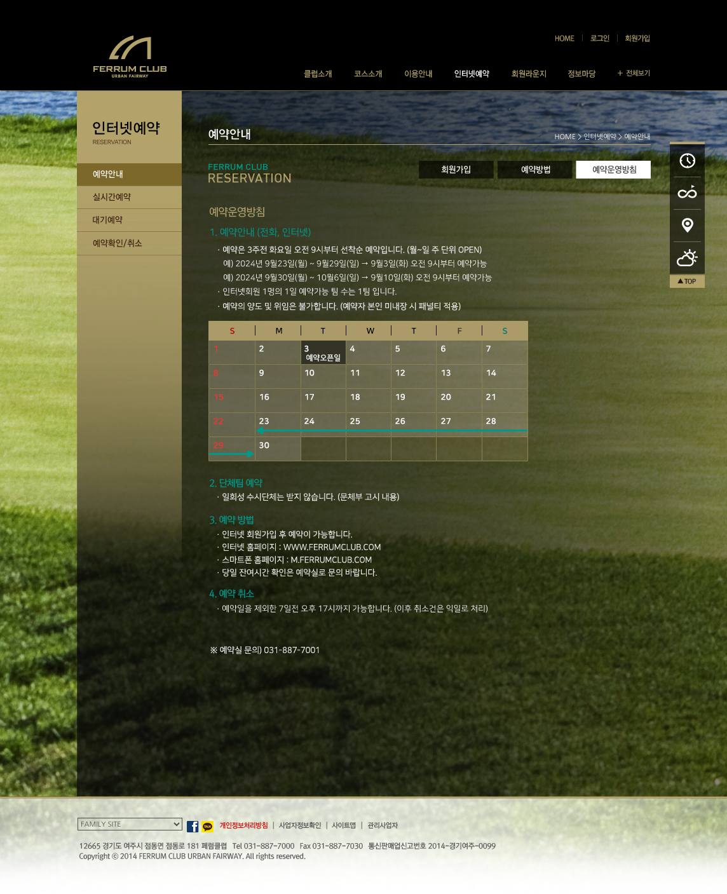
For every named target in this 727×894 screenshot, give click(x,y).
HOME (565, 136)
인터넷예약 (599, 136)
